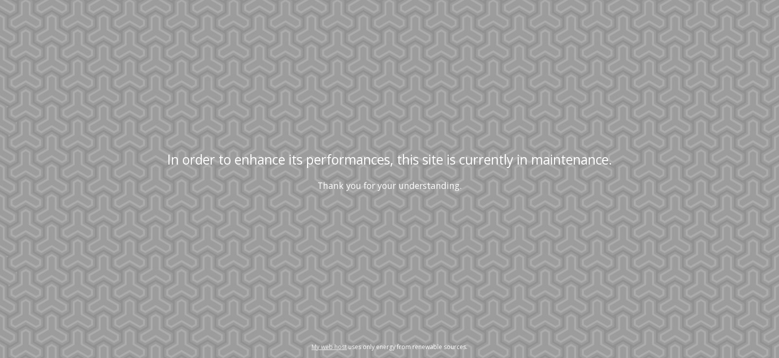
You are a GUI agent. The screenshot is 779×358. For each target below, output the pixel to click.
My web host (329, 347)
